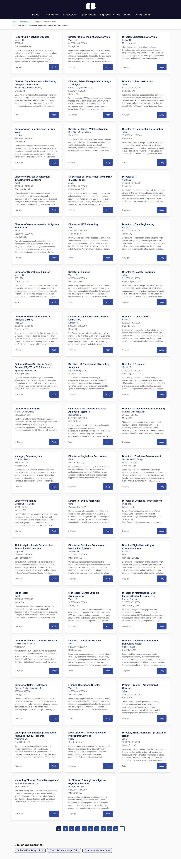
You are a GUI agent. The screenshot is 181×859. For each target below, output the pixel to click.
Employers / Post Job (110, 15)
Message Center (142, 15)
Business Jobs (25, 22)
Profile (127, 15)
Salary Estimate (51, 15)
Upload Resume (88, 15)
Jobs (14, 22)
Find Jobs (35, 15)
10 (116, 829)
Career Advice (70, 15)
